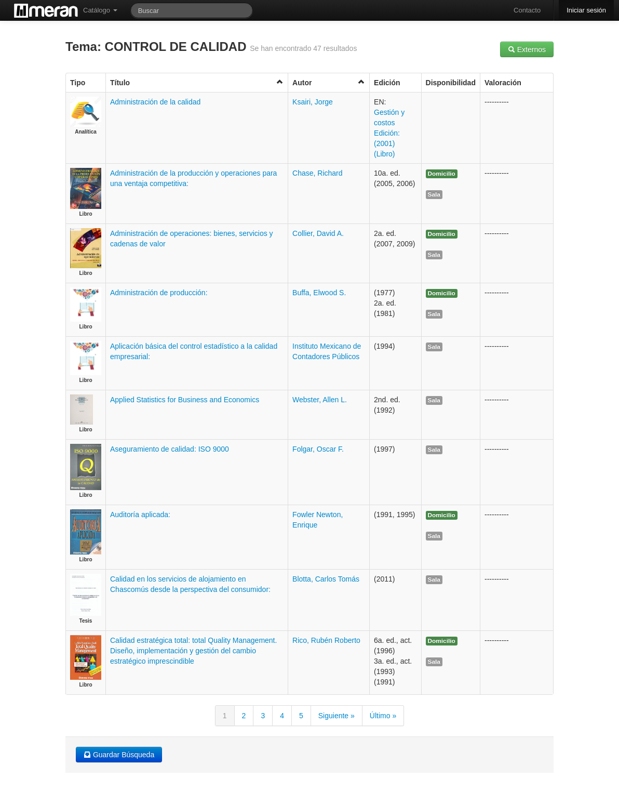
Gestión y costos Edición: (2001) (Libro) (389, 133)
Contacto (527, 10)
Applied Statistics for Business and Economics (184, 400)
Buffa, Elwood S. (319, 292)
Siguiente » (336, 715)
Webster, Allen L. (319, 400)
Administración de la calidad (155, 102)
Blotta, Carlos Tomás (325, 579)
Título (197, 82)
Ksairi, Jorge (312, 102)
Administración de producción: (159, 292)
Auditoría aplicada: (140, 514)
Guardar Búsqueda (119, 754)
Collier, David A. (318, 233)
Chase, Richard (317, 173)
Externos (527, 49)
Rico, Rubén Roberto (326, 640)
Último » (383, 715)
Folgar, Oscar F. (318, 449)
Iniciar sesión (586, 10)
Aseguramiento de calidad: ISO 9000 (169, 449)
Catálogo (100, 10)
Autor (328, 82)
